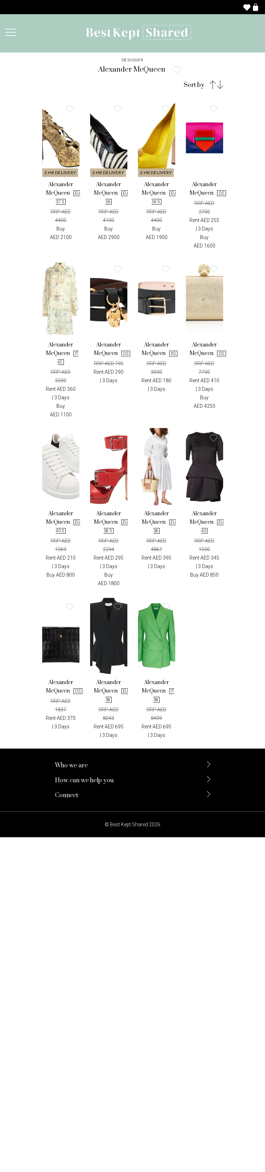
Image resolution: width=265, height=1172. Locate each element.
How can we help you (84, 780)
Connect (66, 795)
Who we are (71, 766)
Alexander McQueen (61, 192)
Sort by (194, 85)
